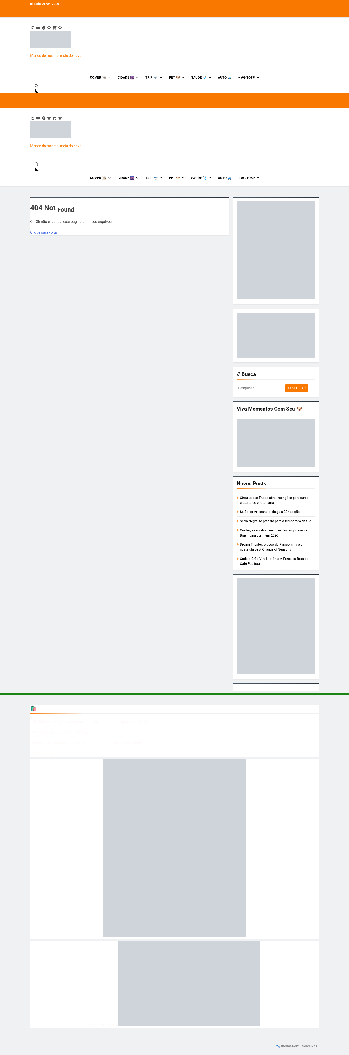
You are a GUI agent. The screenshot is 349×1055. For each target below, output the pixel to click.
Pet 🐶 (174, 78)
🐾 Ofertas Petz (287, 1046)
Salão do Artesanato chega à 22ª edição (270, 512)
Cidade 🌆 (126, 78)
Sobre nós (309, 1046)
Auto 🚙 (225, 78)
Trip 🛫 (151, 78)
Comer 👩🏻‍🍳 (98, 78)
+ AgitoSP (246, 78)
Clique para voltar (44, 232)
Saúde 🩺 (199, 78)
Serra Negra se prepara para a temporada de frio (275, 521)
